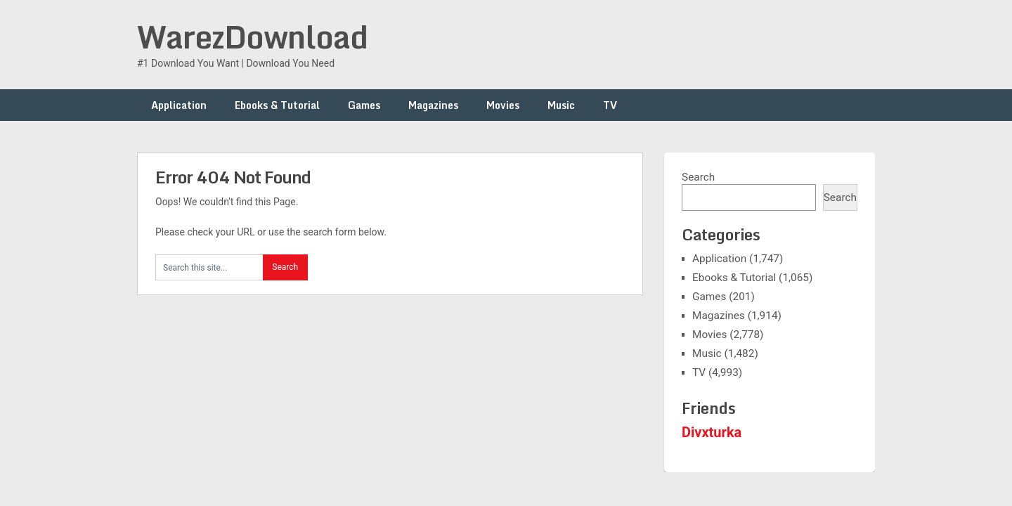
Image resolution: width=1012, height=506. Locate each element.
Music (561, 105)
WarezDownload (252, 36)
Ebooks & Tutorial (277, 105)
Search (698, 177)
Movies (502, 105)
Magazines (433, 105)
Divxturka (711, 432)
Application (179, 105)
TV (610, 105)
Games (364, 105)
